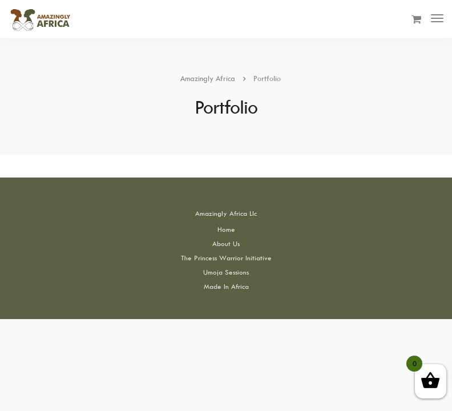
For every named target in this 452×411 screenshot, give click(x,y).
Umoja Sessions (226, 272)
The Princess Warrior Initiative (226, 257)
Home (226, 229)
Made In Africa (226, 286)
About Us (226, 243)
